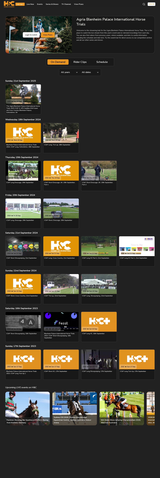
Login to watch (31, 35)
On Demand (58, 62)
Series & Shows (52, 4)
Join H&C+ (20, 4)
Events (40, 4)
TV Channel (66, 4)
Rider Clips (80, 62)
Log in (151, 4)
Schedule (102, 62)
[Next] (151, 408)
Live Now (30, 4)
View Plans (78, 4)
